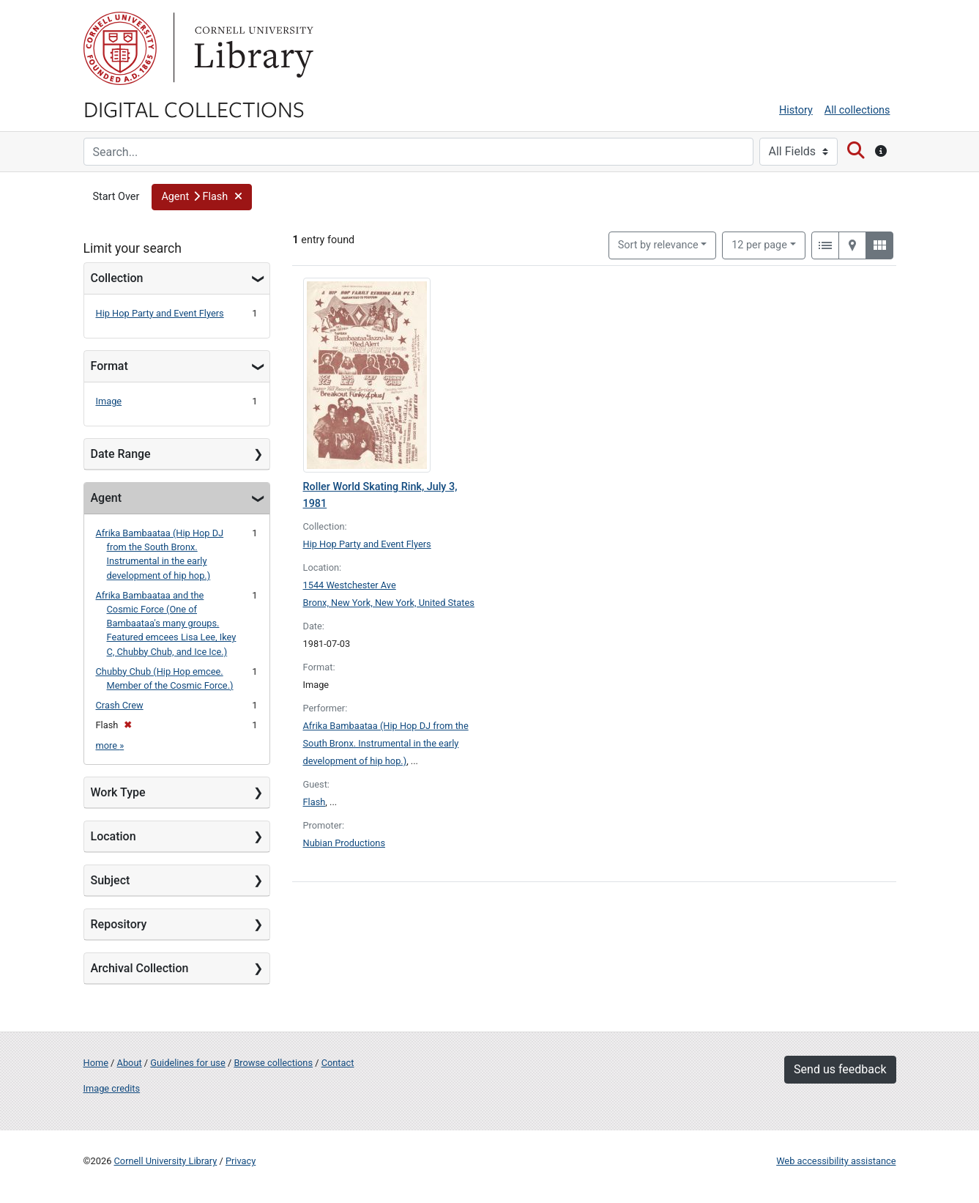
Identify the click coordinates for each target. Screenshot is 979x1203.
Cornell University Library (165, 1160)
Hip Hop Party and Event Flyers (160, 313)
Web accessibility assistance (836, 1160)
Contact (337, 1062)
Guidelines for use (187, 1062)
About (129, 1062)
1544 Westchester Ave (349, 585)
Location (113, 836)
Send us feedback (840, 1069)
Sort (658, 245)
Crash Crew (120, 705)
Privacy (241, 1160)
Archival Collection (140, 968)
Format (109, 366)
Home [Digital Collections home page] (95, 1062)
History (796, 110)
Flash (314, 801)
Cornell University (120, 48)
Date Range (121, 454)
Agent (106, 498)
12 (759, 244)
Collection (117, 278)
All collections (857, 110)
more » (110, 745)
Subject (110, 880)
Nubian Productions (344, 842)
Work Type (118, 792)
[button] (202, 197)
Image (109, 401)
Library (251, 48)
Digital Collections (194, 108)
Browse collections (273, 1062)
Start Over (116, 196)
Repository (119, 924)
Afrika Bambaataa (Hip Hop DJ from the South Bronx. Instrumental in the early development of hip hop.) (386, 743)
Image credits (112, 1088)
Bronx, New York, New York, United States (388, 602)
